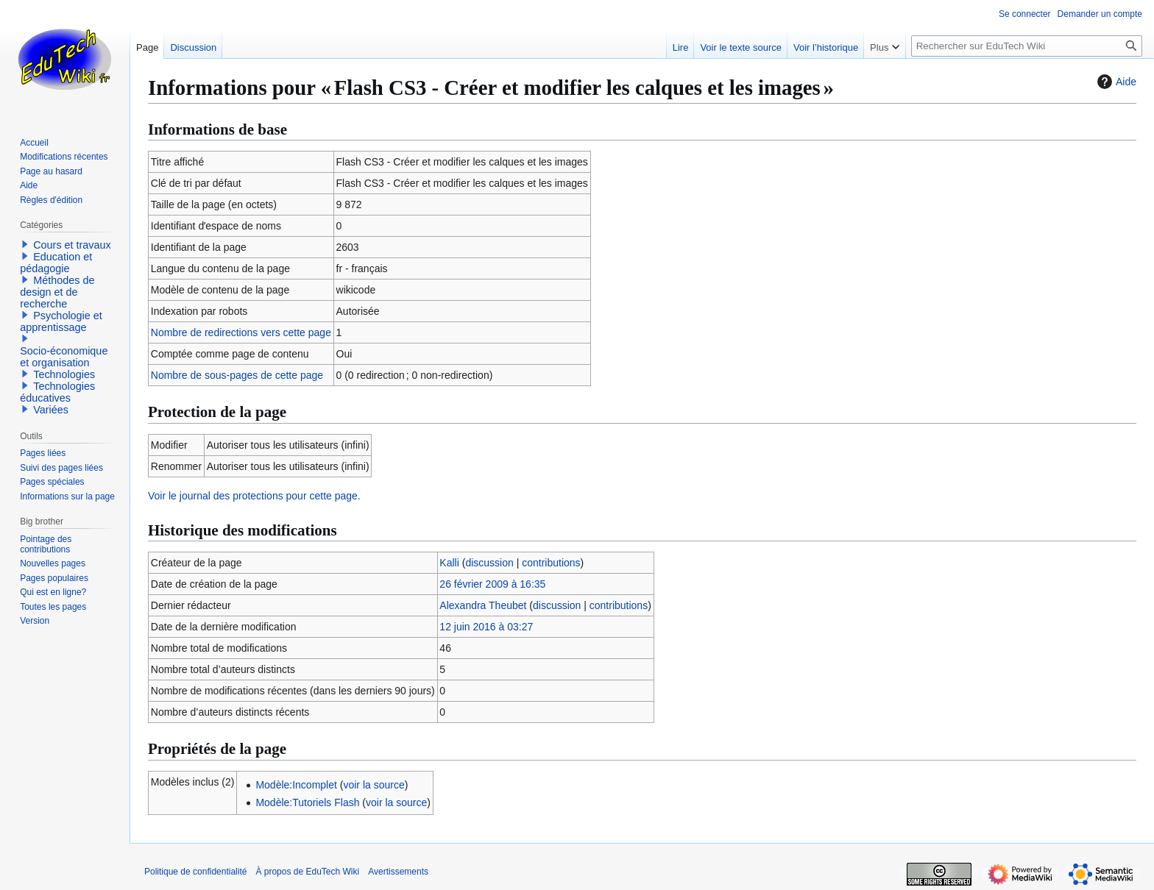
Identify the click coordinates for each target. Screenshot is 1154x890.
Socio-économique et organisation (63, 357)
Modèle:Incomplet (296, 785)
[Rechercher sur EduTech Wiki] (1026, 46)
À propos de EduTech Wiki (307, 871)
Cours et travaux (72, 245)
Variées (50, 410)
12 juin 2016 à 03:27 (486, 627)
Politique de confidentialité (195, 871)
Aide (1115, 81)
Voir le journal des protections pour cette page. (254, 496)
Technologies (64, 374)
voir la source (373, 785)
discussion (489, 563)
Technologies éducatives (57, 392)
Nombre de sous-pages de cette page (237, 375)
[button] (25, 244)
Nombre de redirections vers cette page (241, 332)
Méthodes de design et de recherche (57, 292)
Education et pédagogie (56, 262)
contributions (551, 563)
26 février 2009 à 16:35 (492, 584)
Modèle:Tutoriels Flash (307, 802)
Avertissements (398, 871)
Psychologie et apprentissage (61, 321)
